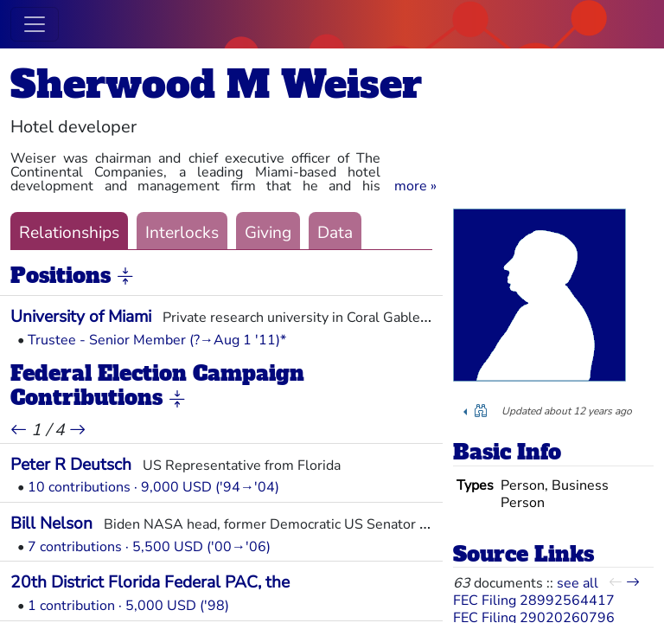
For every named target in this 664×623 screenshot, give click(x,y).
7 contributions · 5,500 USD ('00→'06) (149, 546)
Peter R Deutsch (70, 464)
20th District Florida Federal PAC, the (150, 582)
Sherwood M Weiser (216, 84)
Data (335, 233)
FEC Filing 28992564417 (534, 600)
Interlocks (182, 233)
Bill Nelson (51, 523)
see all (577, 583)
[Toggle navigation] (34, 24)
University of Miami (80, 316)
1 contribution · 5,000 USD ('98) (128, 605)
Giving (268, 233)
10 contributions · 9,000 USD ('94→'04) (153, 487)
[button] (415, 186)
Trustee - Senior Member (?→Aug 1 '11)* (157, 340)
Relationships (69, 233)
